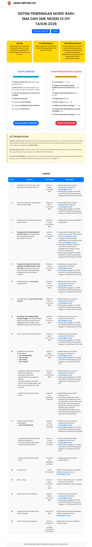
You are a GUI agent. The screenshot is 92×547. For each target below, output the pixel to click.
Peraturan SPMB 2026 (41, 31)
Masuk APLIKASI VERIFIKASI (26, 123)
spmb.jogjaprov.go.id (65, 190)
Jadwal (55, 31)
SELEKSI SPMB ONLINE (66, 123)
